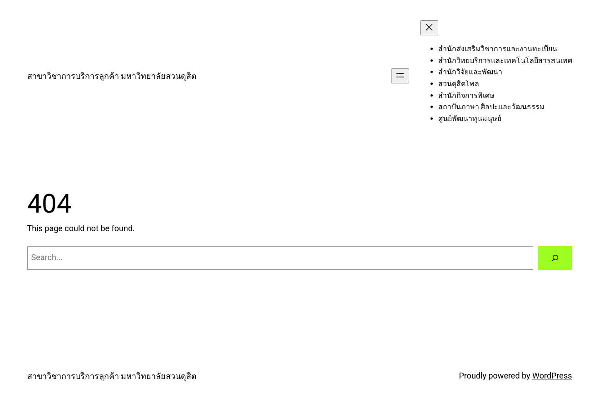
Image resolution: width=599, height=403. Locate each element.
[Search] (555, 258)
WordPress (552, 375)
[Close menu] (429, 27)
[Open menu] (400, 75)
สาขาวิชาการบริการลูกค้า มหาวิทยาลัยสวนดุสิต (112, 76)
